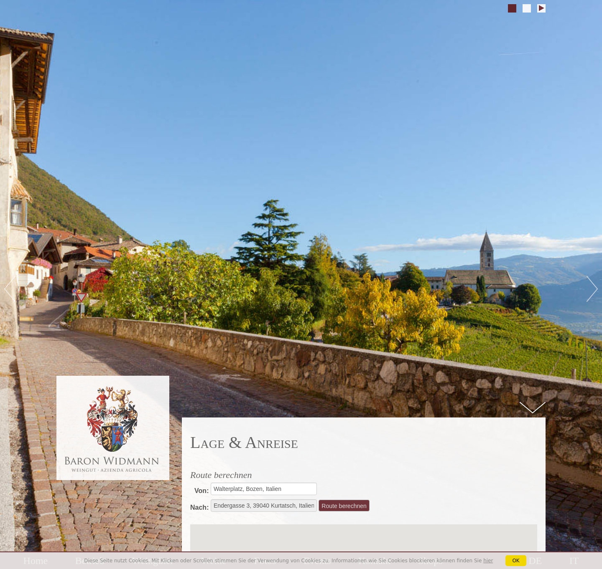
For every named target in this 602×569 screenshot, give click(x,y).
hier (488, 561)
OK (515, 561)
